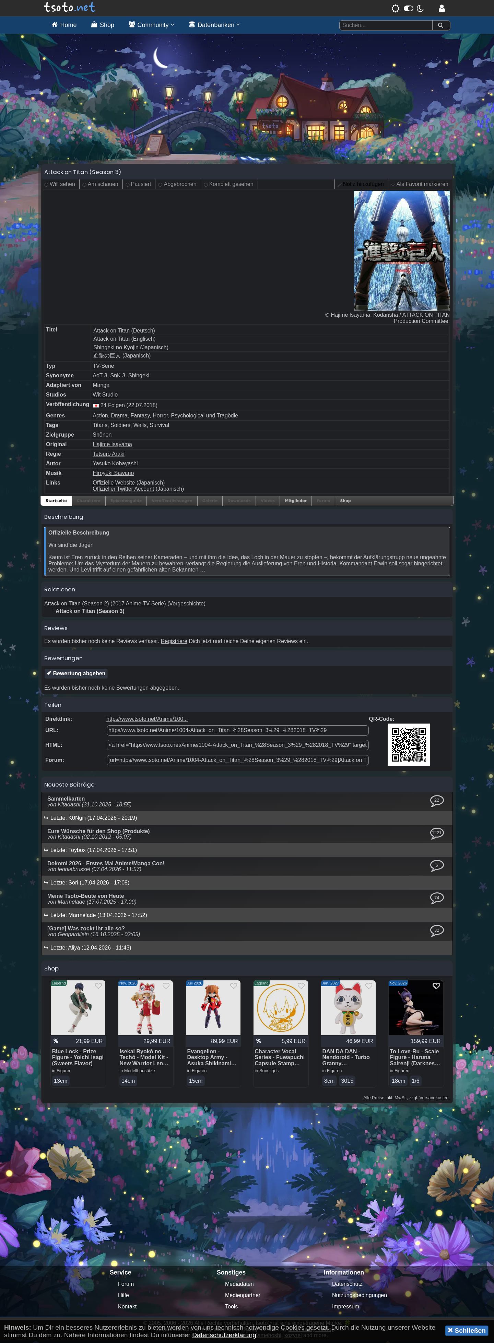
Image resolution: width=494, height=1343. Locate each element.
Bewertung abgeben (76, 675)
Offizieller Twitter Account (123, 490)
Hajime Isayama (112, 446)
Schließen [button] (467, 1330)
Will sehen (62, 186)
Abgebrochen (180, 186)
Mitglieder (296, 502)
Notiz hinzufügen (363, 186)
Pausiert (141, 186)
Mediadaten (239, 1286)
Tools (231, 1308)
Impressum (345, 1308)
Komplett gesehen (231, 186)
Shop (345, 502)
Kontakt (127, 1308)
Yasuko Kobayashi (115, 465)
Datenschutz (347, 1286)
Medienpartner (242, 1297)
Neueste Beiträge (69, 786)
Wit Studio (105, 396)
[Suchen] (440, 25)
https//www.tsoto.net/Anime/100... (147, 721)
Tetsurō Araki (108, 456)
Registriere (174, 643)
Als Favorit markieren (422, 186)
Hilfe (123, 1297)
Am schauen (103, 186)
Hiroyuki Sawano (113, 475)
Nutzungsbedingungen (359, 1297)
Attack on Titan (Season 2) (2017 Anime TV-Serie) (105, 605)
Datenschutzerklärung (224, 1335)
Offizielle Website (114, 484)
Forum (126, 1286)
